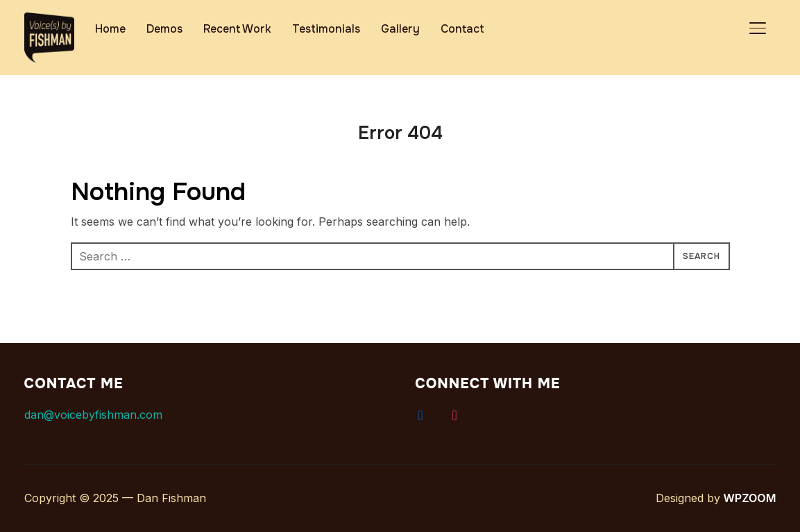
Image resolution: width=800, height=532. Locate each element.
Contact (462, 29)
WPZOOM (750, 498)
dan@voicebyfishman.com (93, 415)
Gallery (400, 29)
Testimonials (326, 29)
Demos (164, 29)
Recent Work (237, 29)
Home (110, 29)
